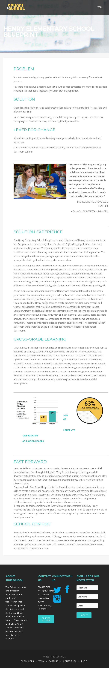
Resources (27, 661)
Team (41, 661)
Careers (54, 661)
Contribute (70, 661)
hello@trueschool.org (48, 590)
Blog (84, 661)
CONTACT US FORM (46, 619)
